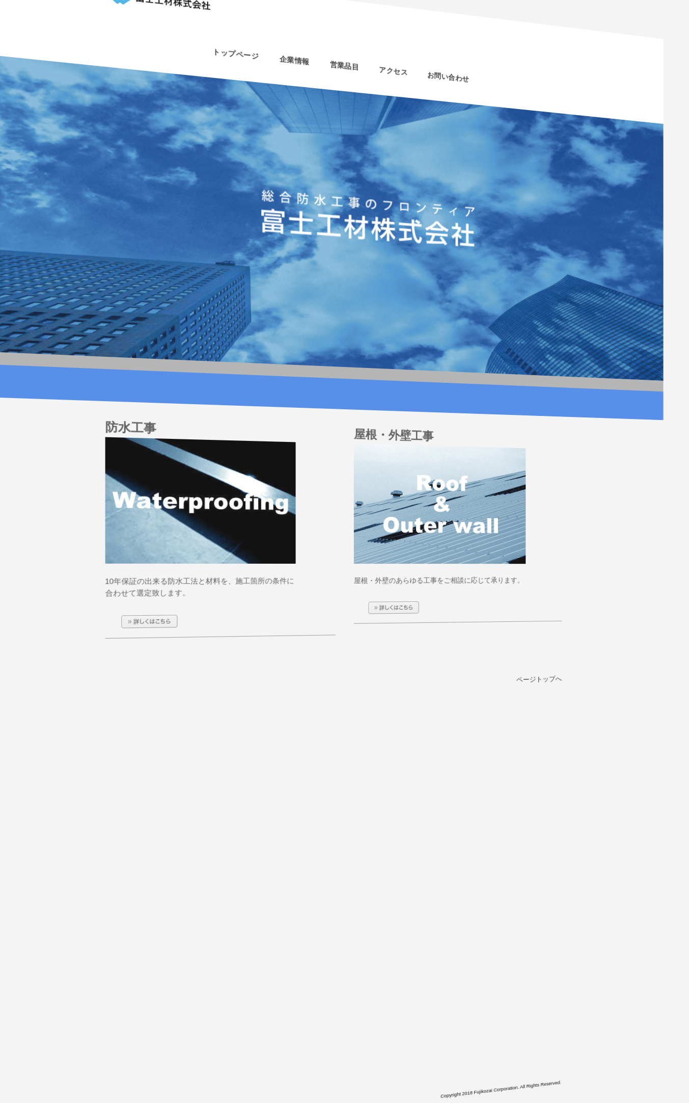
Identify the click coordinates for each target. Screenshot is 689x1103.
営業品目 (344, 66)
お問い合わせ (441, 95)
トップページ (235, 33)
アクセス (390, 80)
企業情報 (295, 51)
